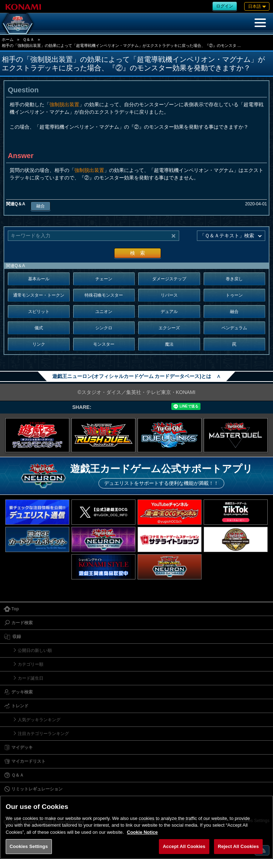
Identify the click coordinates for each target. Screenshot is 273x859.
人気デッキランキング (39, 719)
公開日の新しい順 (35, 650)
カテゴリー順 (30, 664)
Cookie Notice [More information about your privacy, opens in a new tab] (142, 832)
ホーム (8, 39)
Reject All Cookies (238, 846)
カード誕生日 (30, 678)
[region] (136, 827)
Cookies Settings (29, 846)
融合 (40, 206)
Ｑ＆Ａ (28, 39)
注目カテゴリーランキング (43, 733)
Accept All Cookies (184, 846)
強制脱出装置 (64, 104)
